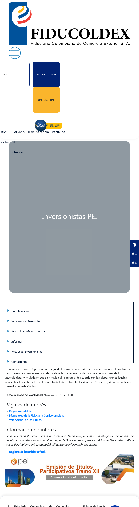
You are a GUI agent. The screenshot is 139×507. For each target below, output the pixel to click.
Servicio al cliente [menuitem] (18, 133)
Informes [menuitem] (69, 337)
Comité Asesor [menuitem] (69, 307)
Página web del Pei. (21, 411)
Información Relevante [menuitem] (69, 317)
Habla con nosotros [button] (46, 74)
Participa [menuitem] (57, 133)
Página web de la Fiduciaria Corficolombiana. (37, 415)
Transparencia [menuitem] (38, 131)
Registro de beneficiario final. (27, 452)
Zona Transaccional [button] (46, 99)
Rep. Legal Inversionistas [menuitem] (69, 347)
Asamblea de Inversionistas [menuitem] (69, 327)
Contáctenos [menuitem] (69, 358)
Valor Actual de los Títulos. (25, 420)
